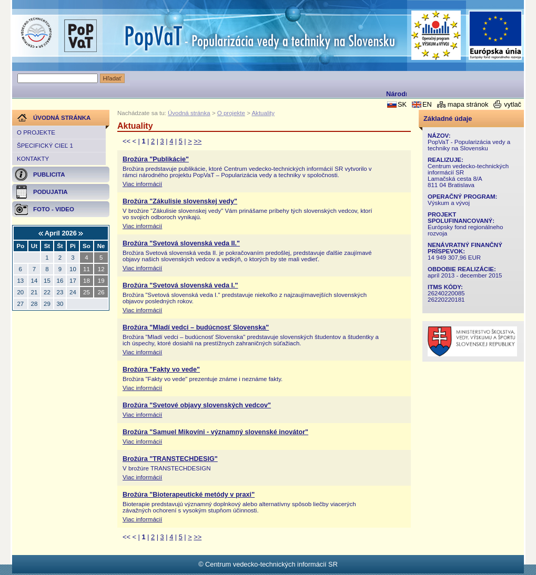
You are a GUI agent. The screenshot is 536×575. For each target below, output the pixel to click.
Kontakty (33, 159)
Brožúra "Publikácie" (156, 159)
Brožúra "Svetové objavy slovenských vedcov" (197, 405)
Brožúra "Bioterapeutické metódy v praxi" (189, 494)
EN (427, 104)
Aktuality (263, 113)
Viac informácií (142, 184)
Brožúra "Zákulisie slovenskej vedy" (180, 201)
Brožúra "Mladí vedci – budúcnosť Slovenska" (196, 327)
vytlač (512, 104)
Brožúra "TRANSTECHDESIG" (170, 459)
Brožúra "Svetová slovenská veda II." (181, 243)
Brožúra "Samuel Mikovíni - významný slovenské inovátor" (215, 432)
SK (402, 104)
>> (197, 141)
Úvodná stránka (189, 113)
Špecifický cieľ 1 (45, 145)
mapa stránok (468, 104)
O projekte (36, 132)
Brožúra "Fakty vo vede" (161, 369)
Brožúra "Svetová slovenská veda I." (180, 285)
